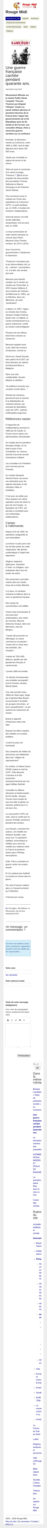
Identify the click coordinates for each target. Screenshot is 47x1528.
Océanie (40, 1419)
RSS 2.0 (9, 1524)
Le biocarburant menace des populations (38, 1144)
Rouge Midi (16, 12)
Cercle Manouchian (13, 27)
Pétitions (9, 31)
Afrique (39, 1259)
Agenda (25, 18)
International (39, 1238)
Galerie (33, 27)
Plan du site (11, 1521)
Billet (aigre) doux (36, 1472)
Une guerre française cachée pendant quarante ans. (37, 1124)
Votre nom (10, 968)
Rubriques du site (13, 18)
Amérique (40, 1388)
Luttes (36, 1439)
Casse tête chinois (36, 1203)
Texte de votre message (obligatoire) (17, 1003)
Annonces (34, 18)
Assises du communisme (15, 23)
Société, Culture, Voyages (37, 1483)
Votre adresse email (15, 981)
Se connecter (11, 975)
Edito (26, 27)
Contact (34, 1521)
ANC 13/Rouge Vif (37, 1461)
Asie (38, 1369)
